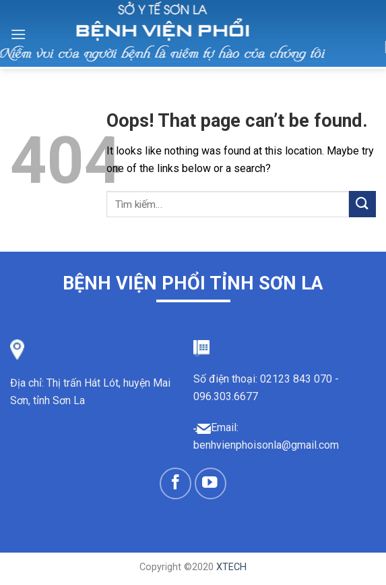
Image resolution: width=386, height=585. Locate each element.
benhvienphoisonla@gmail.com (266, 445)
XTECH (231, 567)
